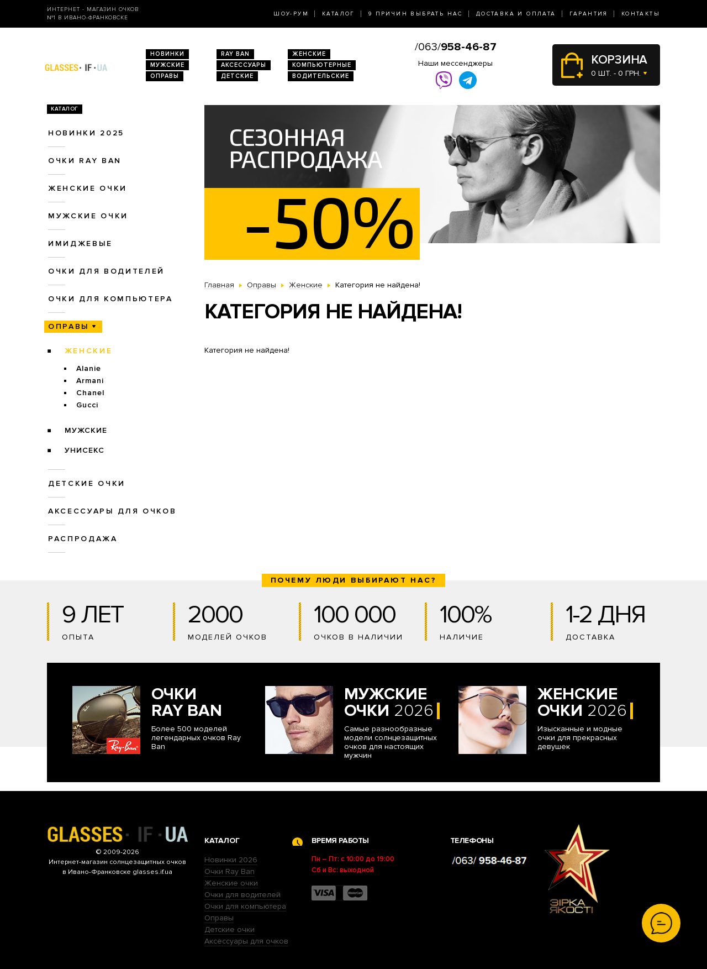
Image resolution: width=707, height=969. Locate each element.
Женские (309, 53)
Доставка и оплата (516, 14)
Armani (90, 380)
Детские (237, 76)
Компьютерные (321, 65)
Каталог (338, 14)
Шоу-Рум (291, 14)
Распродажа (83, 538)
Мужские (167, 65)
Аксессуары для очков (112, 511)
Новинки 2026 (230, 860)
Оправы (164, 76)
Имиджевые (80, 243)
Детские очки (86, 483)
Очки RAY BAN (85, 160)
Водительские (320, 76)
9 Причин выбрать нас (415, 14)
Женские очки (87, 188)
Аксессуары (243, 65)
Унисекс (84, 450)
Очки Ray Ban (229, 871)
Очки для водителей (106, 271)
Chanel (90, 392)
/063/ (456, 47)
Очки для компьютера (110, 298)
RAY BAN (235, 53)
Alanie (88, 368)
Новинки (167, 53)
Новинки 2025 (86, 133)
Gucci (87, 405)
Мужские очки (88, 216)
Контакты (640, 14)
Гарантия (588, 14)
